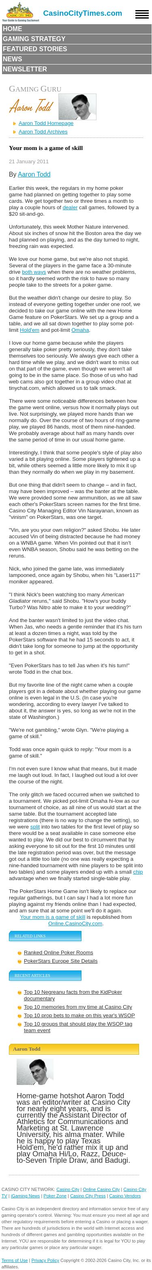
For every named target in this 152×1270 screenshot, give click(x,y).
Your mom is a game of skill (53, 917)
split (35, 827)
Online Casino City (101, 1189)
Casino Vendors (125, 1195)
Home (12, 28)
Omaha (80, 330)
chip (138, 872)
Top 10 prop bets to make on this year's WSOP (79, 1015)
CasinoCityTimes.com (82, 13)
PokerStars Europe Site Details (61, 961)
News (12, 59)
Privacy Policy (45, 1260)
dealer (70, 207)
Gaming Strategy (34, 38)
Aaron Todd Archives (43, 132)
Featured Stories (35, 49)
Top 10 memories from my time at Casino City (78, 1007)
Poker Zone (54, 1195)
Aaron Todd (34, 174)
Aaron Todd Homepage (46, 123)
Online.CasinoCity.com (75, 923)
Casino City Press (87, 1195)
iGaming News (25, 1195)
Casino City (67, 1189)
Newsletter (25, 69)
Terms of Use (15, 1260)
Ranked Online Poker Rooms (58, 952)
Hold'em (29, 330)
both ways (34, 272)
